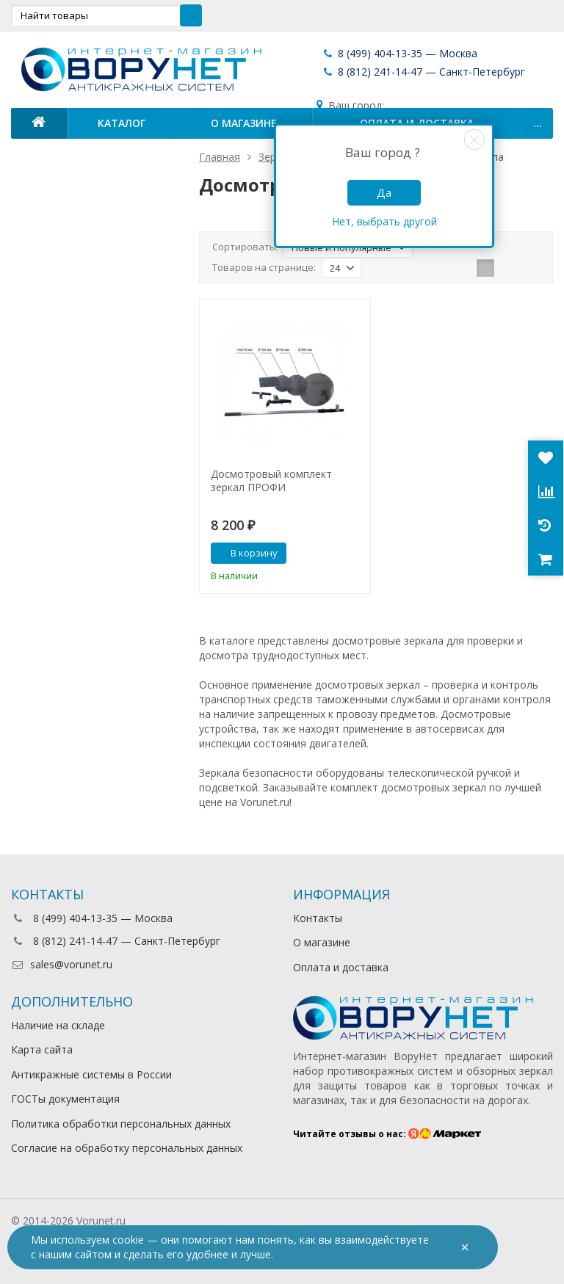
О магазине (244, 123)
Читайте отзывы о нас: (387, 1134)
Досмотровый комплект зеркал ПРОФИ (271, 481)
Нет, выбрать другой (384, 221)
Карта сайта (42, 1049)
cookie (128, 1240)
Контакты (317, 918)
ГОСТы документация (65, 1099)
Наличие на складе (58, 1025)
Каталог (121, 123)
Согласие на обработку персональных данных (126, 1148)
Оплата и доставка (340, 967)
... (537, 123)
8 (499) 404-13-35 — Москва (399, 53)
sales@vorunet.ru (61, 964)
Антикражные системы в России (91, 1074)
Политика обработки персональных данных (121, 1124)
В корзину (246, 552)
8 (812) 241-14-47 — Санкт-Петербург (423, 72)
